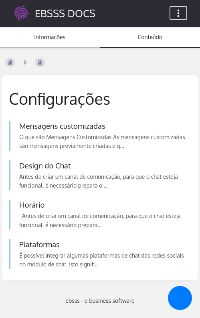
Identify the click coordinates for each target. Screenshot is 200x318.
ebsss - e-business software (99, 300)
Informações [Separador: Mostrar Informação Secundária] (49, 37)
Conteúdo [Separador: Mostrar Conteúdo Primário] (150, 37)
